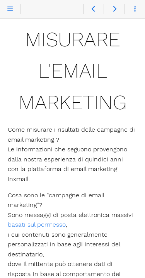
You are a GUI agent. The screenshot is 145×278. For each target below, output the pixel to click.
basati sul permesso (37, 224)
